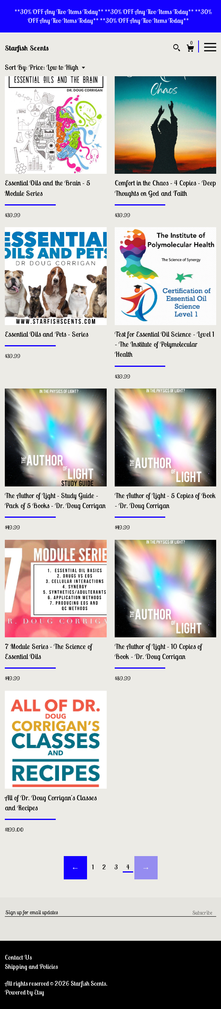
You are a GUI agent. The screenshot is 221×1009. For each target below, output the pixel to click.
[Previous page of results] (75, 867)
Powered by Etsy (24, 992)
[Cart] (190, 49)
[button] (57, 67)
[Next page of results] (146, 867)
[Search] (176, 48)
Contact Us (18, 957)
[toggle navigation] (210, 47)
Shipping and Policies (31, 966)
